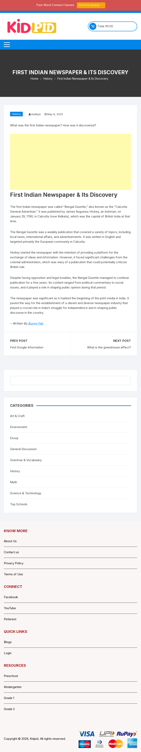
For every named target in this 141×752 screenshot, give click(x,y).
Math (13, 482)
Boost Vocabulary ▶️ (91, 5)
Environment (18, 427)
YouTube (10, 608)
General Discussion (23, 449)
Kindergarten (13, 687)
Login (7, 653)
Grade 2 (9, 709)
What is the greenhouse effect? (109, 347)
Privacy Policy (13, 563)
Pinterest (10, 619)
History (16, 114)
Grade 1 (9, 698)
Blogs (8, 642)
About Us (10, 541)
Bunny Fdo (35, 323)
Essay (14, 438)
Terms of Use (13, 574)
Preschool (11, 676)
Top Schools (18, 504)
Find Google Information (26, 347)
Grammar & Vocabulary (26, 460)
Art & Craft (17, 416)
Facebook (11, 597)
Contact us (11, 552)
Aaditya (36, 114)
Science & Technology (25, 493)
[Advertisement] (70, 162)
